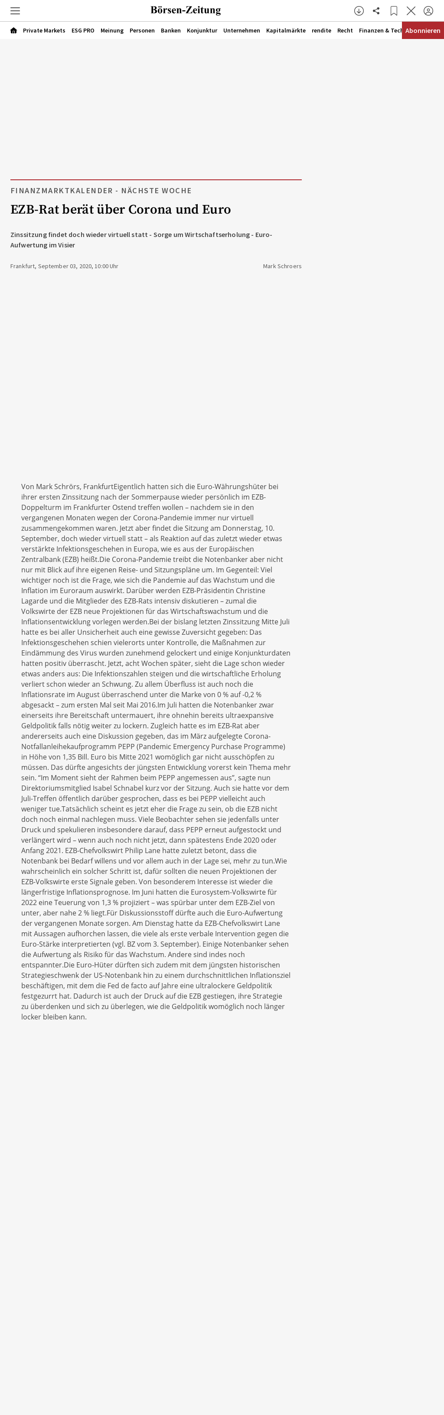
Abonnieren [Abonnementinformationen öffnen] (423, 30)
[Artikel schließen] (411, 10)
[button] (15, 10)
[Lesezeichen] (393, 10)
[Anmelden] (428, 10)
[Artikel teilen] (376, 10)
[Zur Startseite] (186, 10)
